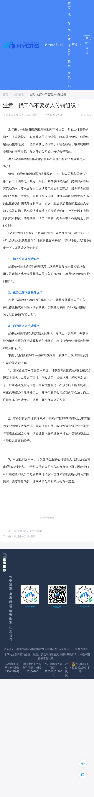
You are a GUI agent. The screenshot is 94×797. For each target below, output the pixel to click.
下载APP (57, 607)
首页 (69, 5)
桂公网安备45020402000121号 (80, 667)
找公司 (69, 50)
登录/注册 (87, 38)
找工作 (69, 19)
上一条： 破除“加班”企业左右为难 (22, 531)
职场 (69, 64)
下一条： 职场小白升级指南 (19, 536)
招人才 (69, 34)
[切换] (59, 44)
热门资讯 (19, 94)
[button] (76, 45)
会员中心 (69, 79)
